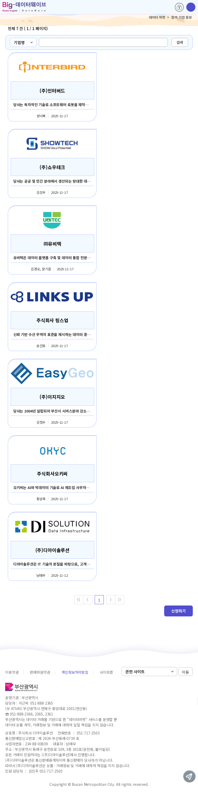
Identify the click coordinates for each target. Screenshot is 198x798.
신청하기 (178, 611)
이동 (185, 672)
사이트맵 (106, 672)
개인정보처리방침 (74, 672)
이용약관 (11, 672)
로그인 (179, 7)
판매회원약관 (40, 672)
